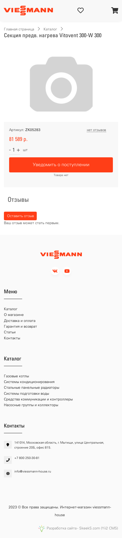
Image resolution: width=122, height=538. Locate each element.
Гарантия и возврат (20, 326)
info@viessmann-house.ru (32, 471)
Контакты (12, 338)
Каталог (50, 29)
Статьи (10, 332)
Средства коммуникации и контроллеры (38, 399)
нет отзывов (96, 130)
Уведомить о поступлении (61, 164)
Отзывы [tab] (18, 199)
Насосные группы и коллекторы (31, 405)
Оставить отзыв (20, 216)
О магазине (14, 315)
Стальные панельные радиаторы (31, 387)
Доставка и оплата (19, 321)
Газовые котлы (16, 376)
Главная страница (19, 29)
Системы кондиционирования (29, 382)
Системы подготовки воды (26, 393)
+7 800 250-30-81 (27, 458)
